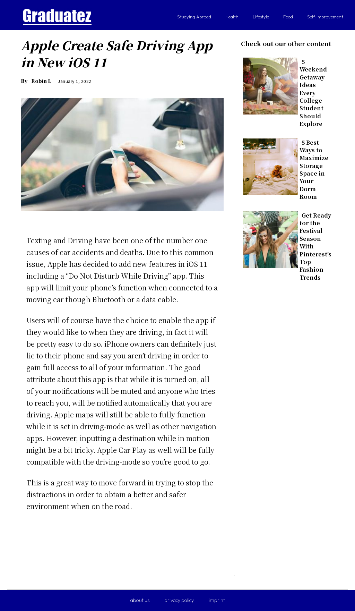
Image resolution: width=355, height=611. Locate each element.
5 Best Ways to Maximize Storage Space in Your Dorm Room (314, 169)
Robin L (41, 80)
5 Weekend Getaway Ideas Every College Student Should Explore (313, 93)
